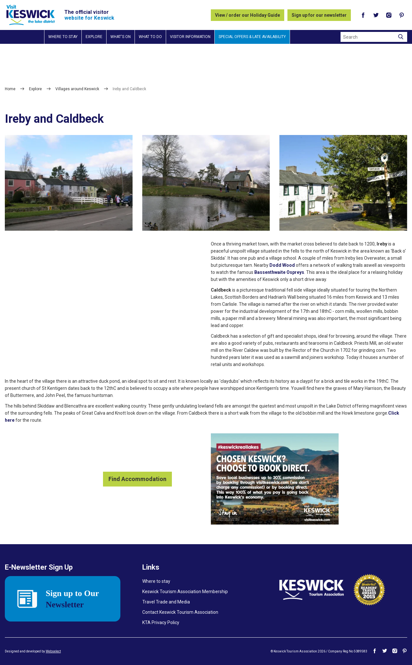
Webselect (53, 651)
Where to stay (63, 36)
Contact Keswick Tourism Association (180, 612)
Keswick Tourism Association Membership (185, 591)
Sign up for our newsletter (319, 15)
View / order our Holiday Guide (247, 15)
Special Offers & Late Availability (252, 36)
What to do (150, 36)
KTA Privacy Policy (160, 622)
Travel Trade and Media (166, 601)
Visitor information (190, 36)
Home (10, 89)
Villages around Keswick (77, 89)
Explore (94, 36)
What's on (120, 36)
